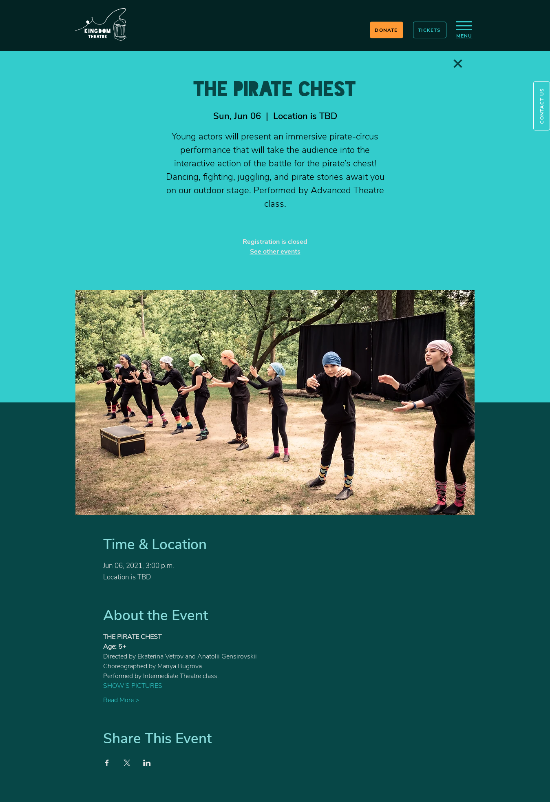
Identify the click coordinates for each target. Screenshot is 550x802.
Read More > (121, 700)
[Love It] (458, 63)
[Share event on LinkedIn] (147, 763)
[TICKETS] (429, 30)
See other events (275, 251)
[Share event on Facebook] (107, 763)
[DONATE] (386, 30)
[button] (541, 105)
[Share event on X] (127, 763)
